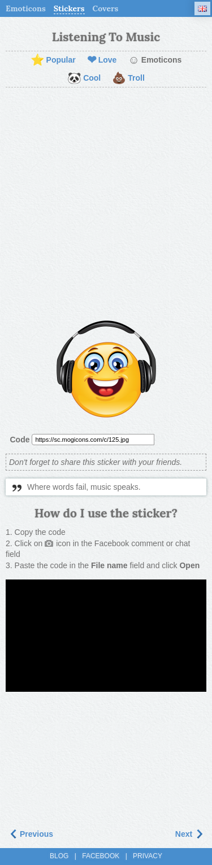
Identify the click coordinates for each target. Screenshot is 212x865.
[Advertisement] (106, 204)
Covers (106, 8)
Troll (128, 78)
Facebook (100, 856)
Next (189, 833)
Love (102, 60)
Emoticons (26, 8)
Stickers (69, 8)
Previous (30, 833)
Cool (84, 78)
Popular (53, 60)
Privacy (147, 856)
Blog (59, 856)
